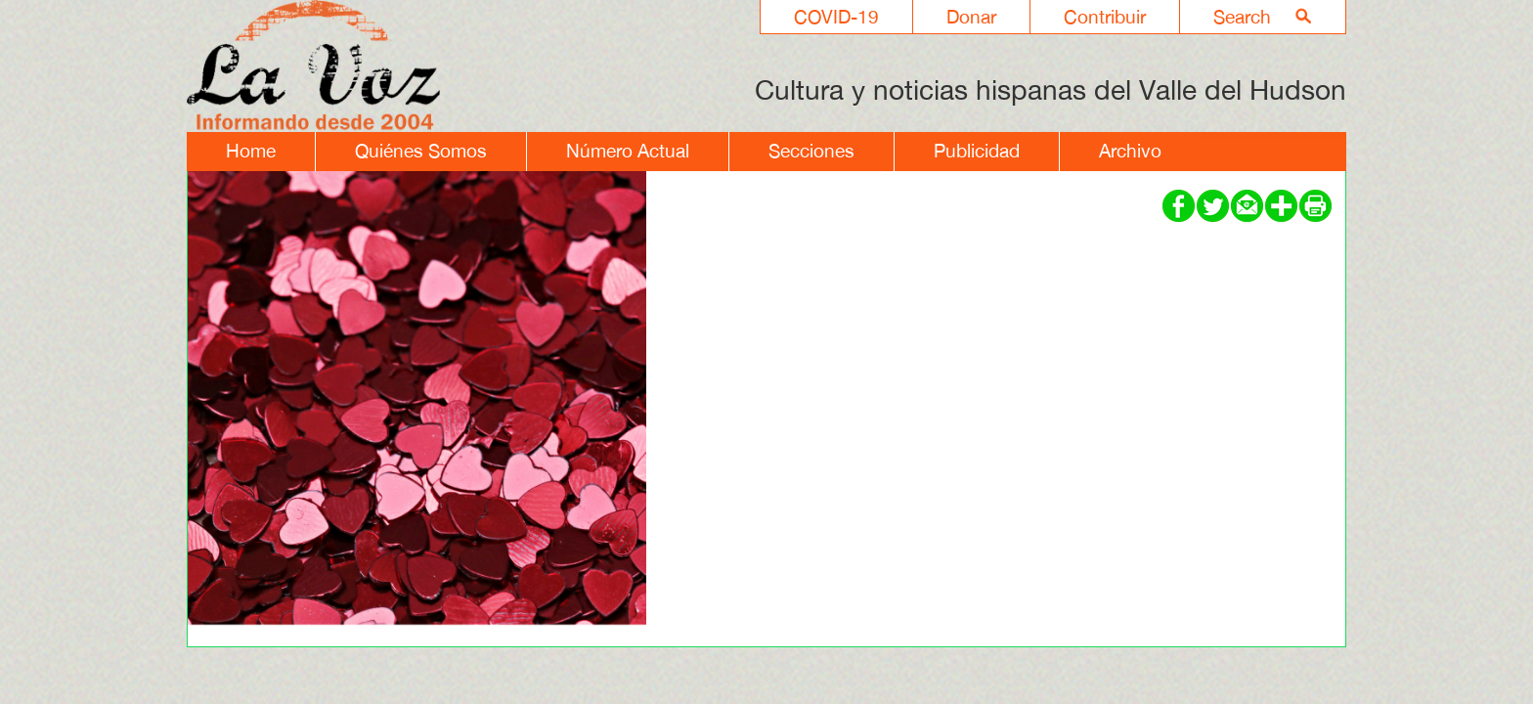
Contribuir (1105, 16)
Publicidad (977, 150)
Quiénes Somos (421, 150)
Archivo (1130, 150)
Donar (971, 16)
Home (251, 150)
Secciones (811, 150)
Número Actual (627, 150)
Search (1242, 16)
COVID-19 (836, 16)
